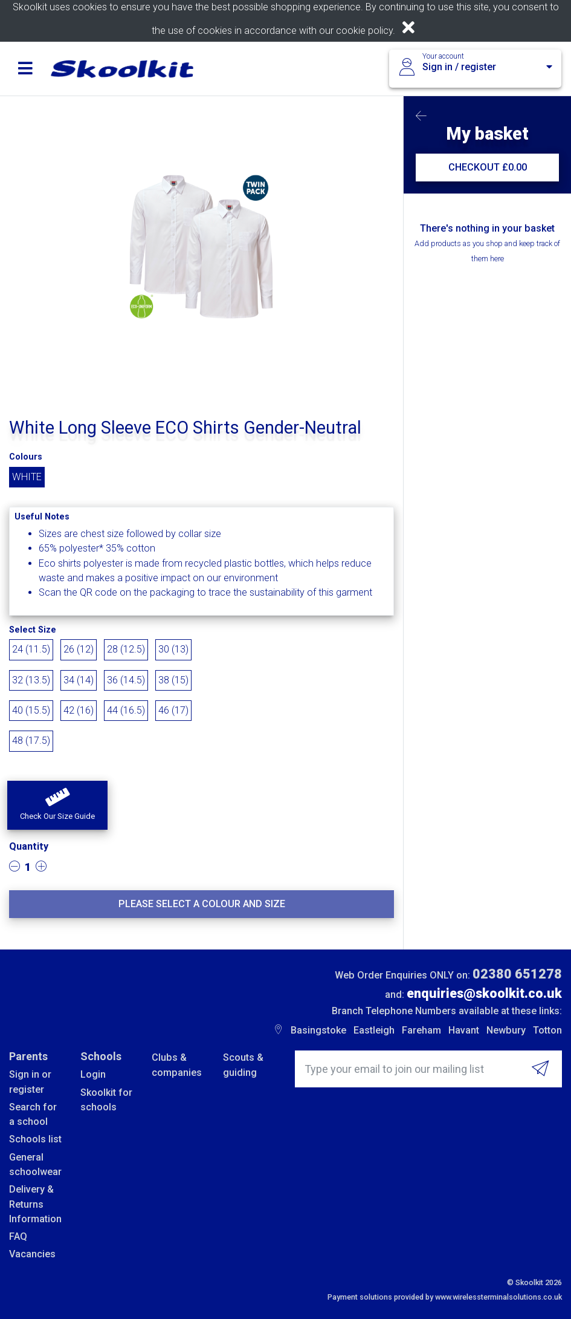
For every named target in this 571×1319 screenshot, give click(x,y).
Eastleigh (374, 1030)
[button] (57, 805)
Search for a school (33, 1114)
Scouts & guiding (243, 1065)
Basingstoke (318, 1030)
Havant (463, 1030)
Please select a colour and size (201, 904)
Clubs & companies (177, 1065)
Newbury (506, 1030)
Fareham (421, 1030)
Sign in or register (30, 1082)
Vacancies (32, 1254)
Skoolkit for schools (106, 1100)
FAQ (18, 1236)
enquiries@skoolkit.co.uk (484, 993)
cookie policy (364, 30)
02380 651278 (517, 974)
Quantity (28, 846)
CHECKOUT (487, 167)
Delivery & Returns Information (35, 1204)
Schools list (35, 1139)
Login (93, 1074)
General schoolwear (35, 1164)
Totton (547, 1030)
